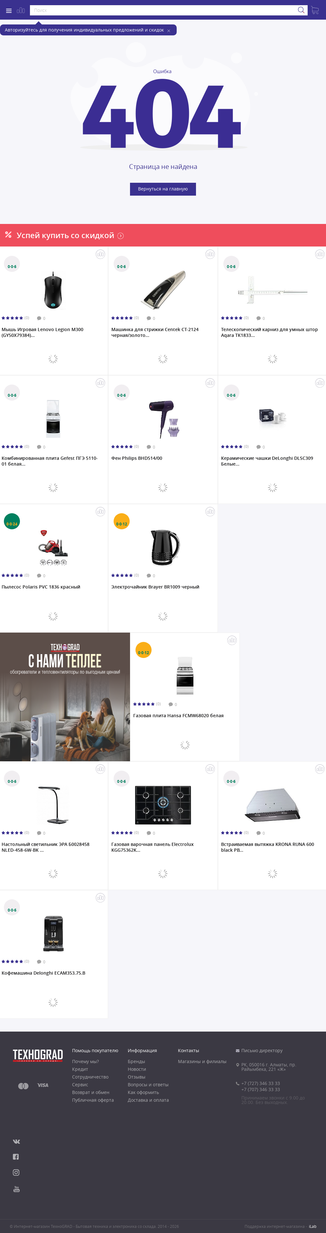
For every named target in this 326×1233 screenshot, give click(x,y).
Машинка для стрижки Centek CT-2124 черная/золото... (155, 332)
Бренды (136, 1061)
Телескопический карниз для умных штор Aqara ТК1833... (269, 332)
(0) (26, 318)
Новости (137, 1069)
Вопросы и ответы (148, 1084)
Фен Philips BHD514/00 (136, 458)
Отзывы (136, 1077)
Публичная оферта (93, 1100)
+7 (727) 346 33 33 (260, 1083)
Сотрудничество (90, 1077)
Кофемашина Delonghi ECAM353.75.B (43, 973)
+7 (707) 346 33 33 (260, 1089)
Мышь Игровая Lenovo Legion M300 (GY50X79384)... (42, 332)
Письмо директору (262, 1050)
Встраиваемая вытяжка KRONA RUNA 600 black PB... (267, 847)
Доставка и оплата (148, 1100)
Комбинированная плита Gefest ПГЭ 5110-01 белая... (50, 461)
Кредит (80, 1069)
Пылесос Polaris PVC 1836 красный (41, 587)
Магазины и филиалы (202, 1061)
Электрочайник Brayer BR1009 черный (155, 587)
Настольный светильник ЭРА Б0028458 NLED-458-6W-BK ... (45, 847)
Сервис (80, 1084)
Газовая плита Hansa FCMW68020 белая (178, 715)
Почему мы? (85, 1061)
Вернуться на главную (163, 189)
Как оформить (143, 1092)
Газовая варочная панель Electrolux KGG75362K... (152, 847)
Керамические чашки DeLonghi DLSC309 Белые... (267, 461)
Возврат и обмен (90, 1092)
